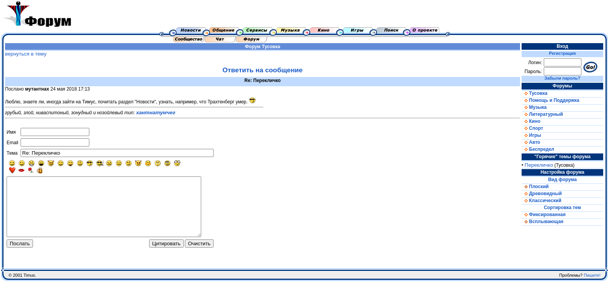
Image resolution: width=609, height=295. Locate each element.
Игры (531, 135)
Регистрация (562, 53)
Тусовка (271, 46)
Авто (531, 142)
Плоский (535, 186)
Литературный (542, 114)
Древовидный (542, 193)
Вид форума (562, 179)
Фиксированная (544, 214)
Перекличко (539, 165)
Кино (531, 121)
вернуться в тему (26, 54)
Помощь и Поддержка (550, 100)
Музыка (534, 107)
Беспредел (538, 149)
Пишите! (592, 289)
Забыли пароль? (562, 78)
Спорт (532, 128)
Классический (541, 200)
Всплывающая (543, 221)
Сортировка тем (562, 207)
